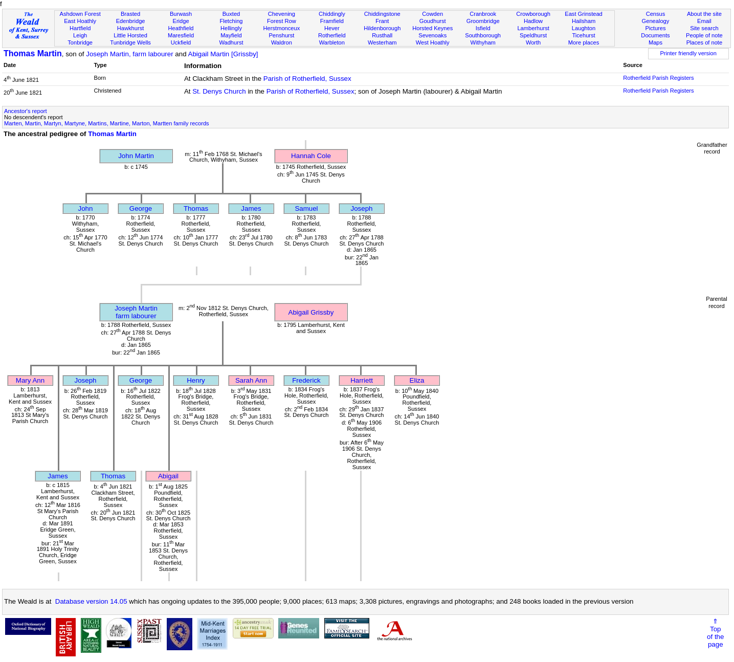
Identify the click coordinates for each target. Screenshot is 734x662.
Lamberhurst (533, 28)
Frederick (306, 380)
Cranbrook (483, 14)
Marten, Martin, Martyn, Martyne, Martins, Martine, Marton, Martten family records (106, 123)
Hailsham (583, 21)
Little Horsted (130, 35)
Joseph (362, 208)
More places (583, 42)
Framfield (332, 21)
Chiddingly (332, 14)
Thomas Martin (33, 53)
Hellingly (231, 28)
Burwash (181, 14)
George (140, 208)
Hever (332, 28)
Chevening (281, 14)
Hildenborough (382, 28)
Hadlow (533, 21)
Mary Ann (30, 380)
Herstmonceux (281, 28)
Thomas (196, 208)
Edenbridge (130, 21)
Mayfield (230, 35)
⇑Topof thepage (715, 632)
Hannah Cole (311, 156)
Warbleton (332, 42)
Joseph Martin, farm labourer (129, 54)
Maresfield (181, 35)
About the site (704, 14)
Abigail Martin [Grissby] (223, 54)
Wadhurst (231, 42)
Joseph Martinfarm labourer (136, 312)
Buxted (231, 14)
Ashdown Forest (80, 14)
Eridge (180, 21)
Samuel (306, 208)
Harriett (361, 380)
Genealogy (656, 21)
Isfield (483, 28)
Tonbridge (80, 42)
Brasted (130, 14)
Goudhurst (432, 21)
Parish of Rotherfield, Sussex (307, 78)
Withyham (482, 42)
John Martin (136, 156)
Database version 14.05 (91, 601)
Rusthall (382, 35)
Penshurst (281, 35)
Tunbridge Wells (130, 42)
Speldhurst (533, 35)
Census (655, 14)
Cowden (432, 14)
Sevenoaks (432, 35)
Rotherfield (332, 35)
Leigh (80, 35)
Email (704, 21)
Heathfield (181, 28)
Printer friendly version (688, 53)
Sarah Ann (251, 380)
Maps (655, 42)
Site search (704, 28)
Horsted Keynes (432, 28)
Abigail (168, 476)
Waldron (281, 42)
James (251, 208)
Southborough (483, 35)
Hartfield (80, 28)
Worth (533, 42)
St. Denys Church (219, 91)
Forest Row (281, 21)
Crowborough (533, 14)
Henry (196, 380)
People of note (704, 35)
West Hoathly (433, 42)
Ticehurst (583, 35)
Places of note (704, 42)
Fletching (230, 21)
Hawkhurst (130, 28)
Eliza (417, 380)
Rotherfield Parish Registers (658, 78)
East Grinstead (583, 14)
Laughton (583, 28)
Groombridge (483, 21)
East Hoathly (80, 21)
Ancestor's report (25, 111)
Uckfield (181, 42)
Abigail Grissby (311, 312)
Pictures (655, 28)
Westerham (382, 42)
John (85, 208)
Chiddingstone (382, 14)
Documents (655, 35)
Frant (382, 21)
